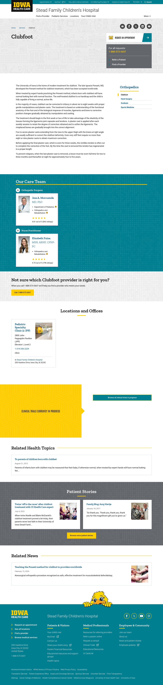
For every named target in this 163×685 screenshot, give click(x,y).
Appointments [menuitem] (44, 2)
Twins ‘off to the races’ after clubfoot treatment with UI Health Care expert (34, 505)
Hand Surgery (126, 99)
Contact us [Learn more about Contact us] (52, 641)
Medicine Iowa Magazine (84, 678)
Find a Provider (119, 64)
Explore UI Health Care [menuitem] (120, 2)
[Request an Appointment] (129, 37)
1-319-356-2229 (22, 349)
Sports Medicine (127, 107)
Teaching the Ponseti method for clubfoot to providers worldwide (48, 567)
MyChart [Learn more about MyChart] (51, 636)
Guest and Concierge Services (62, 674)
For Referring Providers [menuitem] (99, 2)
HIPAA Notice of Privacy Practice (46, 669)
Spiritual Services (82, 674)
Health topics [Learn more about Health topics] (53, 661)
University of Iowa (128, 678)
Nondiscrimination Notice (21, 669)
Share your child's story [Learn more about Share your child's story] (57, 645)
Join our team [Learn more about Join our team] (125, 632)
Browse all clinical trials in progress (122, 398)
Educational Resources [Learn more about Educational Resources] (93, 649)
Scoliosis (124, 103)
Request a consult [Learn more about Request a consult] (91, 641)
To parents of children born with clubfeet (36, 459)
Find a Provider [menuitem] (42, 16)
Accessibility (82, 669)
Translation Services (19, 674)
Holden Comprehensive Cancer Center (57, 678)
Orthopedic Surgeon (32, 190)
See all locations (22, 629)
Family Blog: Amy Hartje (98, 504)
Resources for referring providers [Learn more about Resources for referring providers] (97, 632)
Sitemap (14, 678)
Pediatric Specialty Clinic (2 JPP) (22, 327)
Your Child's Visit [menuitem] (88, 16)
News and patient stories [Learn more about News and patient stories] (130, 641)
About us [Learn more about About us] (123, 636)
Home (13, 28)
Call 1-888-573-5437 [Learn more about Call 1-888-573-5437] (22, 292)
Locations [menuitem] (74, 16)
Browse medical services (26, 637)
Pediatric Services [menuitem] (60, 16)
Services (22, 28)
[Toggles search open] (148, 2)
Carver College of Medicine (30, 678)
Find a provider (21, 633)
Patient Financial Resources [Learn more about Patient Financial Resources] (59, 649)
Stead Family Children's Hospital (29, 360)
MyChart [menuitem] (58, 2)
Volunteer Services (98, 674)
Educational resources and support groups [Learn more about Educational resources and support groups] (62, 655)
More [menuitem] (146, 16)
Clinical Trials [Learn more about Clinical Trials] (89, 645)
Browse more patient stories (81, 535)
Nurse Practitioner (31, 230)
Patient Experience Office (39, 674)
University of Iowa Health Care (107, 678)
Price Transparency (114, 674)
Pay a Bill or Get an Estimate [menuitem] (78, 2)
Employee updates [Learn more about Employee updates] (127, 645)
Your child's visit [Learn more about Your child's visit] (54, 632)
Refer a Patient (119, 59)
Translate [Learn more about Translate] (136, 2)
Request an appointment (26, 625)
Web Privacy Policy (68, 669)
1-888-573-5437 (117, 51)
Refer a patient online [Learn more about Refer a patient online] (92, 636)
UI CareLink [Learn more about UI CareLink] (88, 653)
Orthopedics (129, 87)
